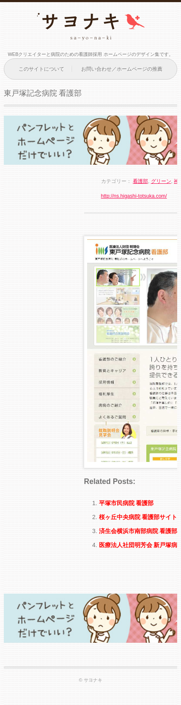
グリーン (161, 181)
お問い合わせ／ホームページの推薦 (121, 69)
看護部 (140, 181)
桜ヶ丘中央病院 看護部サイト (138, 517)
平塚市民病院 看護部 (126, 503)
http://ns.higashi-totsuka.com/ (134, 196)
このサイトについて (41, 69)
